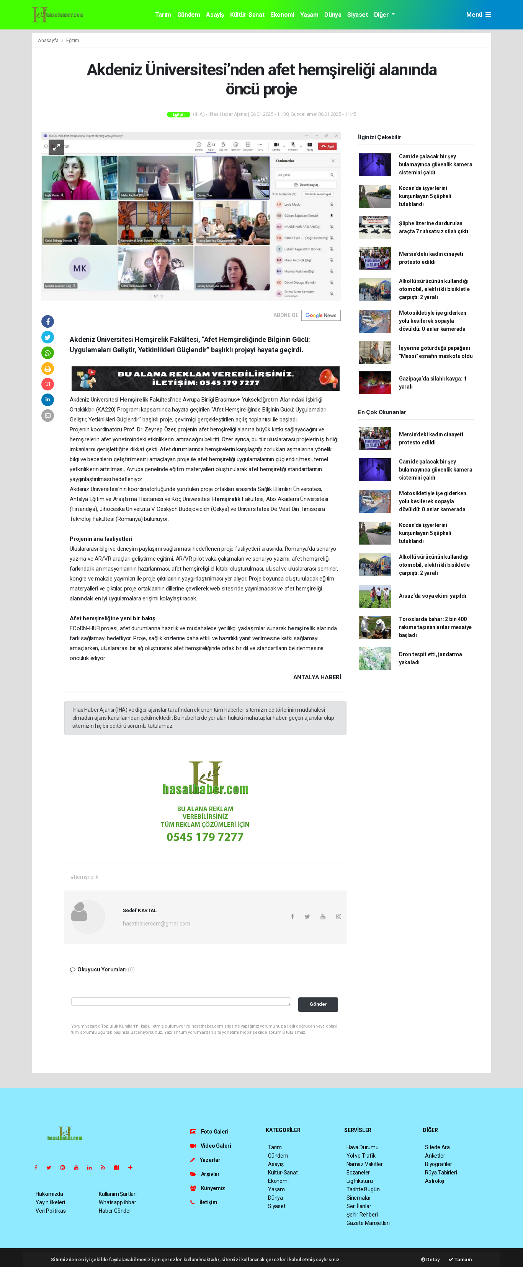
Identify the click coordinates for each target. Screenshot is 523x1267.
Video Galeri (210, 1146)
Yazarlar (205, 1160)
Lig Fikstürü (359, 1181)
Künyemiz (207, 1188)
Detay (430, 1259)
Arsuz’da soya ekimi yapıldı (432, 596)
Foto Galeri (209, 1132)
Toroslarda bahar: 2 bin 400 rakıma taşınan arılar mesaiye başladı (435, 627)
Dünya (332, 14)
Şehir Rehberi (362, 1215)
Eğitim (72, 40)
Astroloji (434, 1181)
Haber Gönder (115, 1211)
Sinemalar (358, 1198)
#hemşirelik (84, 877)
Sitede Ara (437, 1147)
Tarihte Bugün (363, 1189)
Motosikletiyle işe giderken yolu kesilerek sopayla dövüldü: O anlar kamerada (432, 321)
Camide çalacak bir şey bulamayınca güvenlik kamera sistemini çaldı (435, 164)
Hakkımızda (49, 1194)
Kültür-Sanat (247, 14)
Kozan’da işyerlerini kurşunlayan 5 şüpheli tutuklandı (425, 196)
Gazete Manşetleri (368, 1223)
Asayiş (215, 14)
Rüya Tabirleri (441, 1172)
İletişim (203, 1202)
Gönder (318, 1004)
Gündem (188, 14)
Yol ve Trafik (361, 1156)
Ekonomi (282, 14)
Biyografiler (438, 1164)
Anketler (435, 1156)
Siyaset (357, 14)
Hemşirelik (135, 399)
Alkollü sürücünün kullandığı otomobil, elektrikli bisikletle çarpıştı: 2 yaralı (434, 289)
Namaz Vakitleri (365, 1164)
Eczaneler (358, 1172)
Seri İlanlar (358, 1206)
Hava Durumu (362, 1147)
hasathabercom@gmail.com (156, 924)
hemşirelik (302, 628)
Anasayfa (48, 40)
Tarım (163, 14)
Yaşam (309, 14)
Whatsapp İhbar (117, 1202)
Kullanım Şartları (118, 1194)
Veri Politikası (51, 1211)
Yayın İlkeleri (50, 1202)
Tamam (460, 1259)
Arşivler (205, 1174)
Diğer (382, 14)
